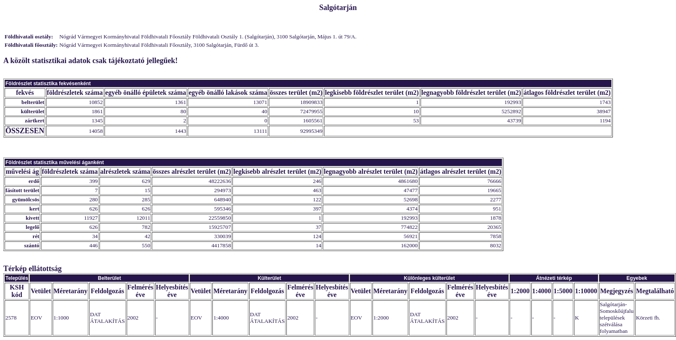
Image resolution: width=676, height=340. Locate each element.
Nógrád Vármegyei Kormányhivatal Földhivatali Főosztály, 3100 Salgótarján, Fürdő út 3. (159, 45)
